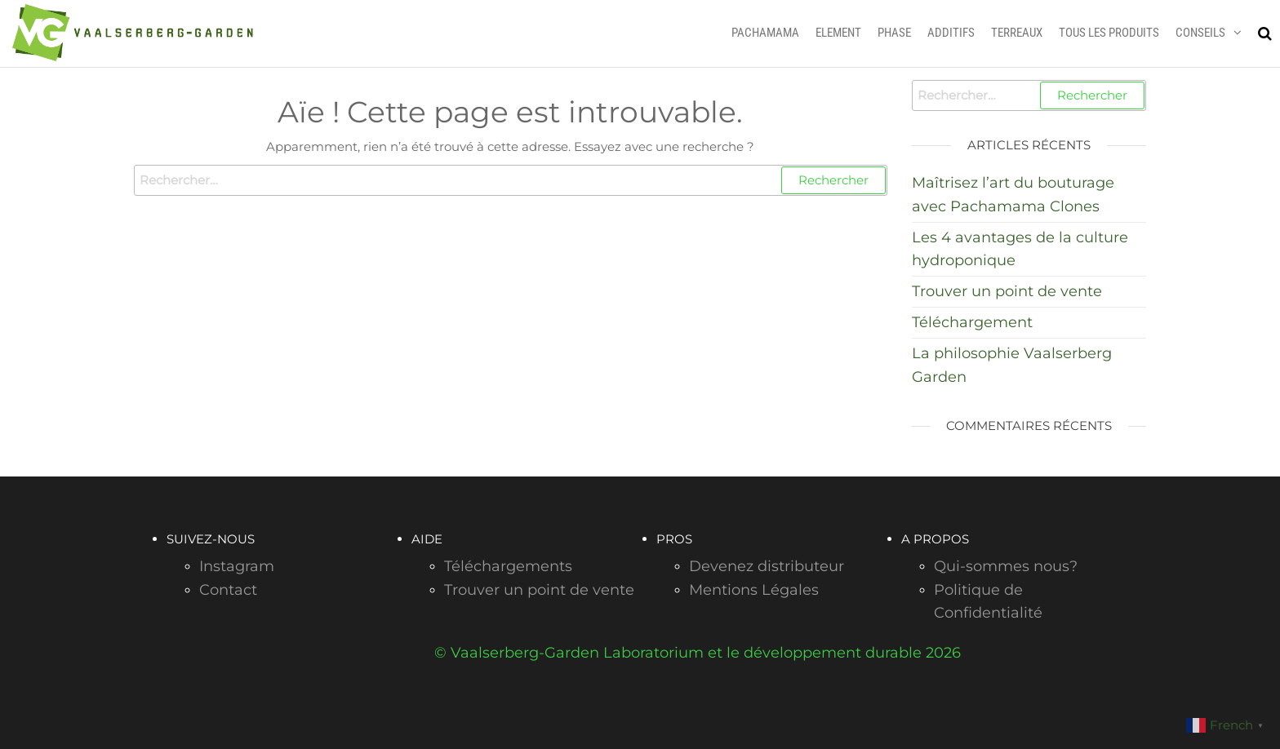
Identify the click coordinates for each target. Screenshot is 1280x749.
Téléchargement (972, 322)
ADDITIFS (951, 32)
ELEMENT (838, 32)
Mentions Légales (754, 590)
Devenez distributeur (766, 566)
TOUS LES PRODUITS (1109, 32)
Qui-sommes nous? (1006, 566)
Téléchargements (508, 566)
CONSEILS (1200, 32)
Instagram (236, 566)
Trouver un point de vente (1007, 291)
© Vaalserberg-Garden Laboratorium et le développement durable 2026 (697, 653)
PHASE (894, 32)
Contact (228, 590)
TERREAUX (1016, 32)
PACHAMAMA (765, 32)
